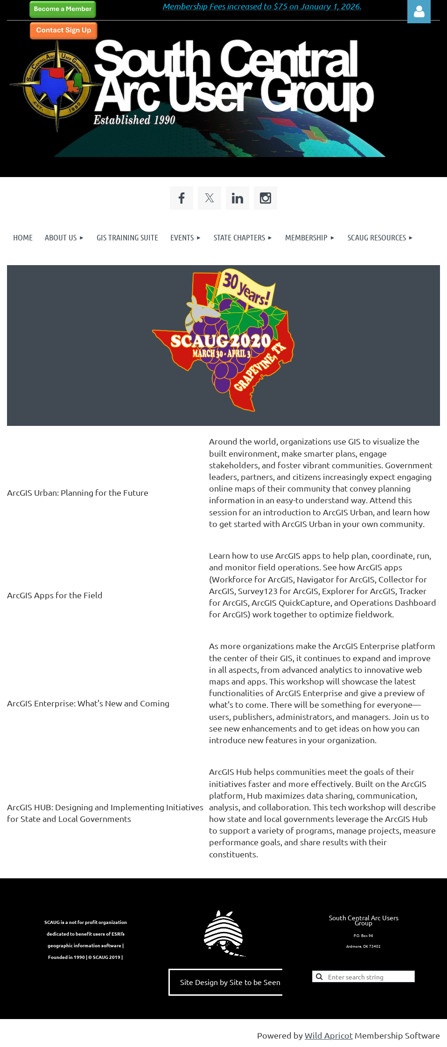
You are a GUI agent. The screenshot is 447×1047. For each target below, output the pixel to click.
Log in (419, 11)
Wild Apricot (329, 1035)
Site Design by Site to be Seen (230, 981)
